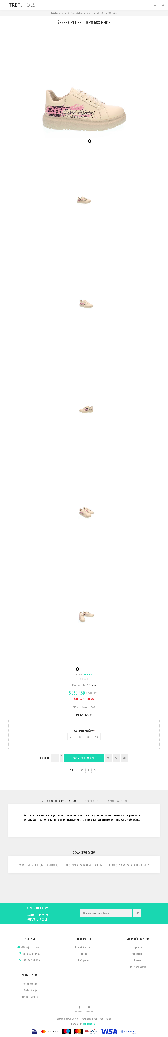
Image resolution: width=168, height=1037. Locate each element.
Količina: (45, 758)
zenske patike (79, 865)
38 (79, 736)
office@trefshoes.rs (31, 947)
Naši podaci (84, 960)
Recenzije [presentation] (91, 801)
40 (96, 736)
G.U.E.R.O (88, 674)
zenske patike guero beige (132, 865)
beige (62, 865)
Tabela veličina (84, 714)
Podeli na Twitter (82, 770)
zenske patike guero (103, 865)
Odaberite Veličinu (84, 730)
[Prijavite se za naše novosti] (106, 913)
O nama (83, 953)
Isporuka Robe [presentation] (117, 801)
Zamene (137, 960)
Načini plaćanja (30, 983)
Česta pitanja (30, 990)
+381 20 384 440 (31, 960)
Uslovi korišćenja (137, 967)
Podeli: (73, 770)
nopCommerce (90, 1024)
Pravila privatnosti (30, 996)
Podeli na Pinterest (95, 770)
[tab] (58, 800)
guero (50, 865)
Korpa (157, 3)
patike (22, 865)
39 (88, 736)
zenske (35, 865)
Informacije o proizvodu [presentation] (58, 801)
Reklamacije (138, 953)
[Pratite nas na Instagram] (89, 1008)
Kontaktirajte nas (84, 947)
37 (71, 736)
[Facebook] (79, 1008)
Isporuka (137, 947)
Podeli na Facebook (88, 770)
